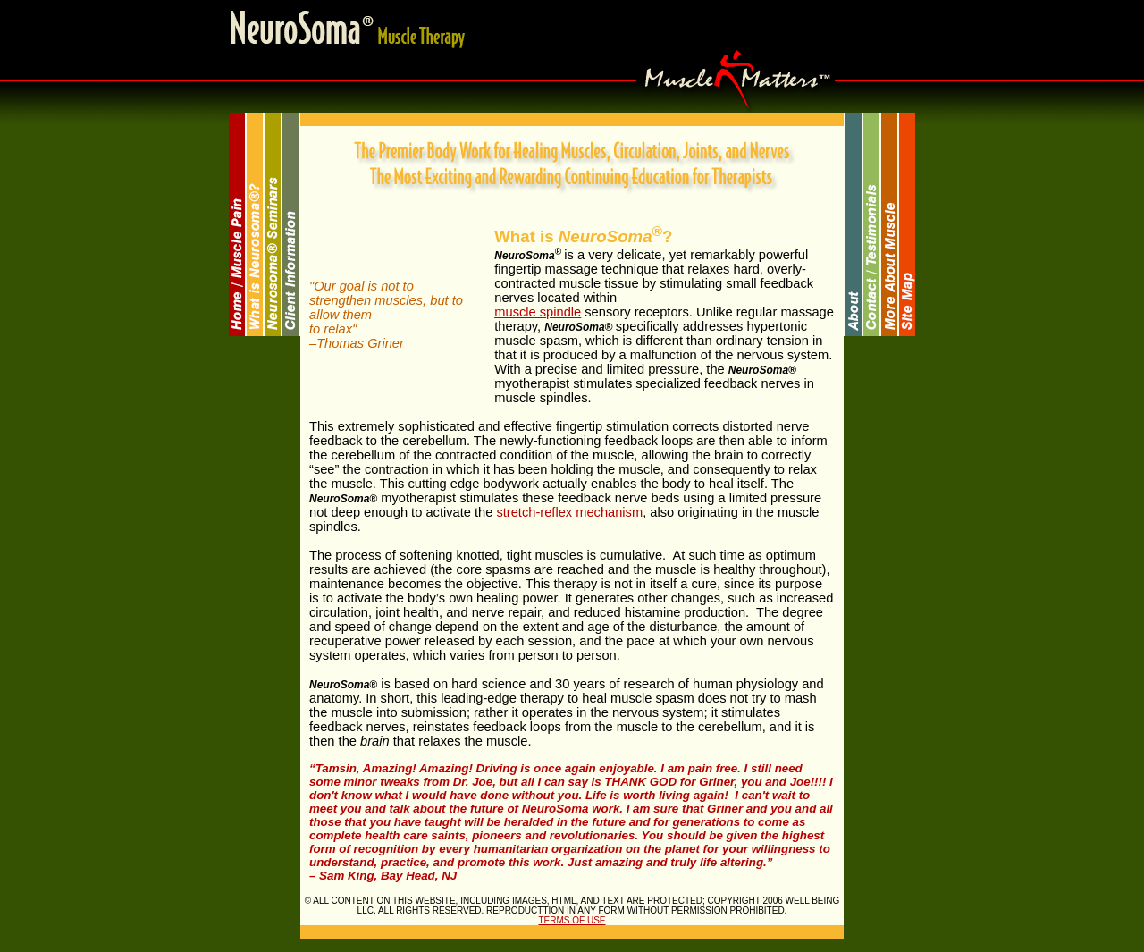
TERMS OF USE (571, 920)
